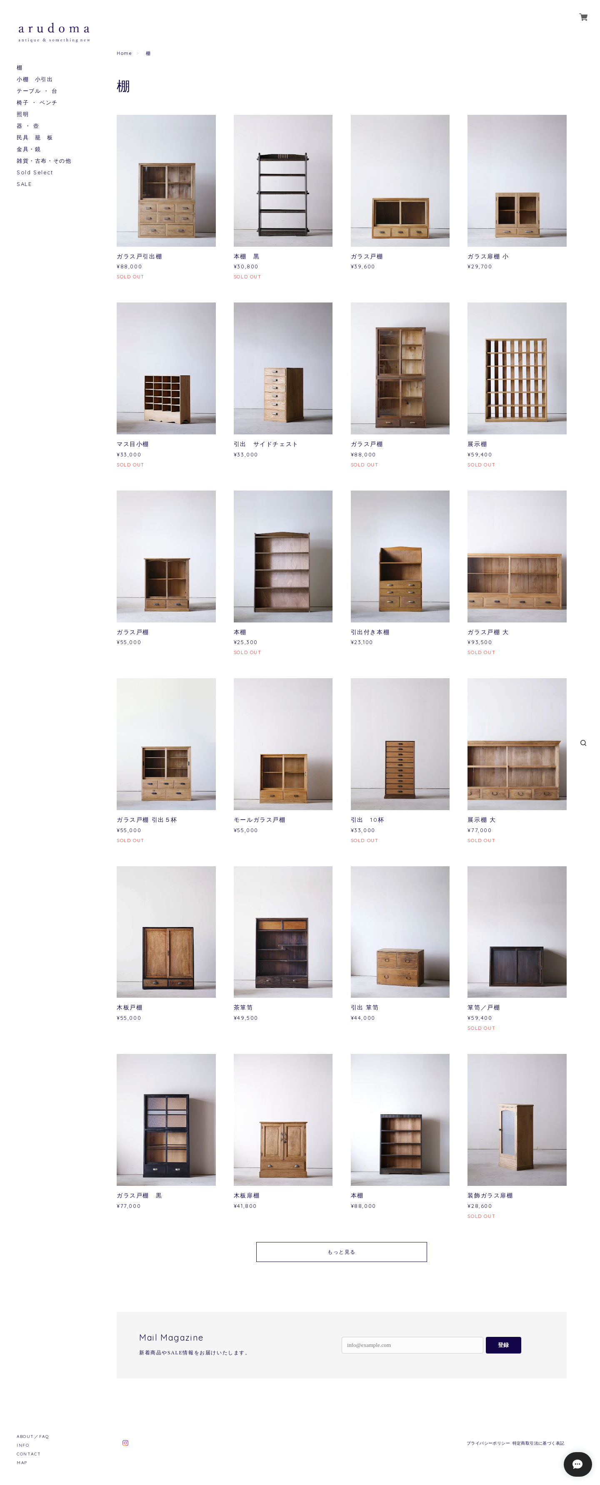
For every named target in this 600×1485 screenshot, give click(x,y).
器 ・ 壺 (28, 126)
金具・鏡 (29, 149)
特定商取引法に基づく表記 (538, 1443)
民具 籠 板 (35, 137)
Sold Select (35, 172)
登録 (503, 1345)
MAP (22, 1462)
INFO (23, 1445)
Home (124, 53)
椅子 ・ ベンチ (37, 102)
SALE (24, 184)
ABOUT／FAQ (33, 1436)
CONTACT (29, 1454)
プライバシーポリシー (488, 1443)
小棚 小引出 (35, 79)
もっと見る (342, 1252)
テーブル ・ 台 (37, 91)
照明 (23, 114)
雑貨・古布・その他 (44, 161)
